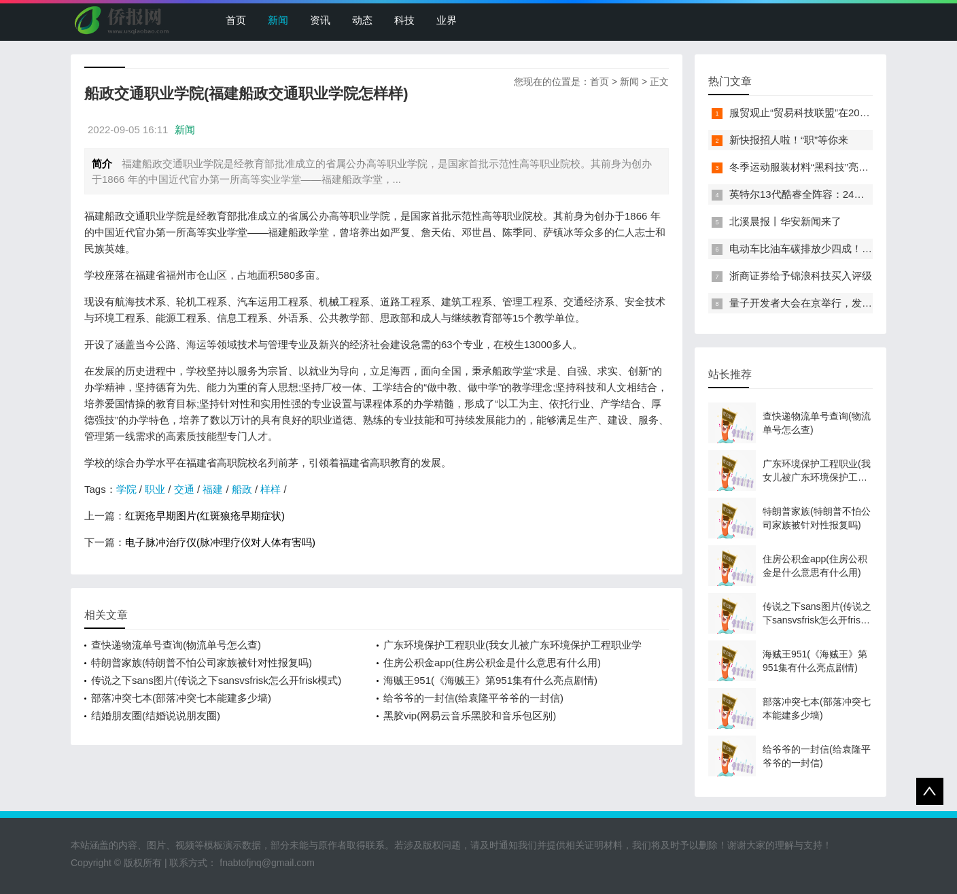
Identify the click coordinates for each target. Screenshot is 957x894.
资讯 (320, 20)
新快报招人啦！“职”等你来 (788, 139)
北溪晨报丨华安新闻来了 (785, 221)
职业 (155, 489)
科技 (404, 20)
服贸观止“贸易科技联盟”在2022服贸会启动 (825, 112)
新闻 (278, 20)
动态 (362, 20)
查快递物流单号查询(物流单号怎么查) (176, 645)
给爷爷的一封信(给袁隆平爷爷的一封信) (473, 698)
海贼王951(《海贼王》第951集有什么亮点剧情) (490, 680)
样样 (270, 489)
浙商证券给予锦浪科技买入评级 (800, 275)
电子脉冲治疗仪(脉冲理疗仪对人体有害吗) (220, 542)
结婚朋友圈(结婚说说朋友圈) (155, 715)
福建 (213, 489)
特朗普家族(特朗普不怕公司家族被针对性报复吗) (201, 662)
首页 (236, 20)
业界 (446, 20)
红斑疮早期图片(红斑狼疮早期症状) (205, 515)
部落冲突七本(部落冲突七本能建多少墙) (181, 698)
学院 (126, 489)
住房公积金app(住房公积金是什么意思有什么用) (492, 662)
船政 (242, 489)
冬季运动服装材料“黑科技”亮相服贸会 (814, 167)
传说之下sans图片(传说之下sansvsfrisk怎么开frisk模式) (216, 680)
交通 (184, 489)
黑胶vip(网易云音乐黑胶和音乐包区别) (469, 715)
